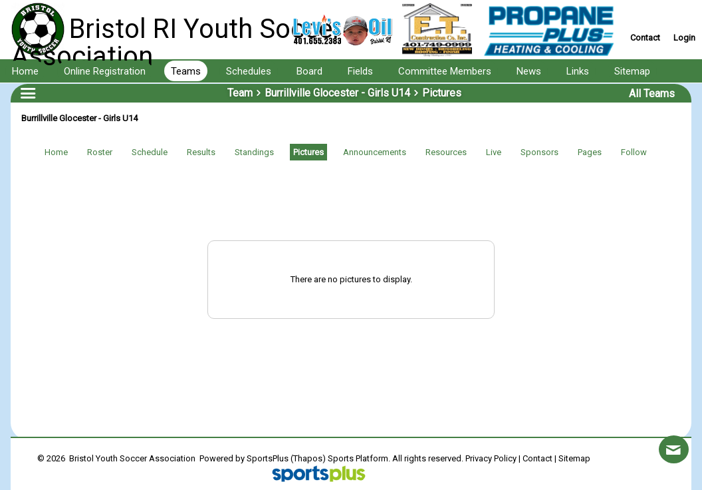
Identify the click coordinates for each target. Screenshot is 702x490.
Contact (537, 458)
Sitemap (574, 458)
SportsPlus (268, 458)
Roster (99, 152)
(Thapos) (308, 458)
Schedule (150, 152)
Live (493, 152)
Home (56, 152)
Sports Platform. (359, 458)
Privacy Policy (491, 458)
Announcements (374, 152)
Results (201, 152)
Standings (254, 152)
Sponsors (539, 152)
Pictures (308, 152)
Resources (446, 152)
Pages (590, 152)
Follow (634, 152)
